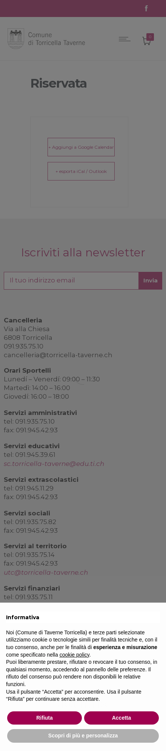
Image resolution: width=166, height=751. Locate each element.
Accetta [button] (121, 718)
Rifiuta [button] (44, 718)
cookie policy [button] (74, 655)
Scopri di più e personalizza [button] (83, 735)
